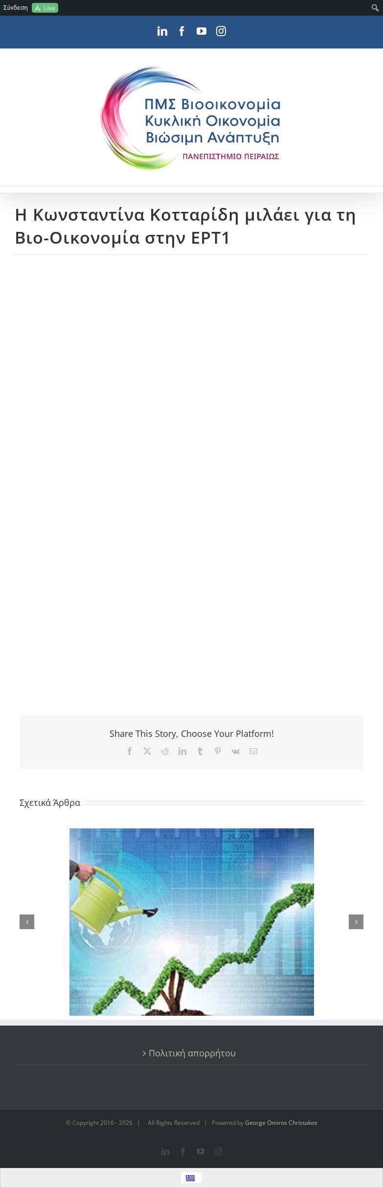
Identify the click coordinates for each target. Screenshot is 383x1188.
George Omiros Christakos (281, 1123)
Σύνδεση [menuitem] (15, 7)
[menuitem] (375, 8)
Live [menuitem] (49, 8)
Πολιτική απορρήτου (192, 1053)
